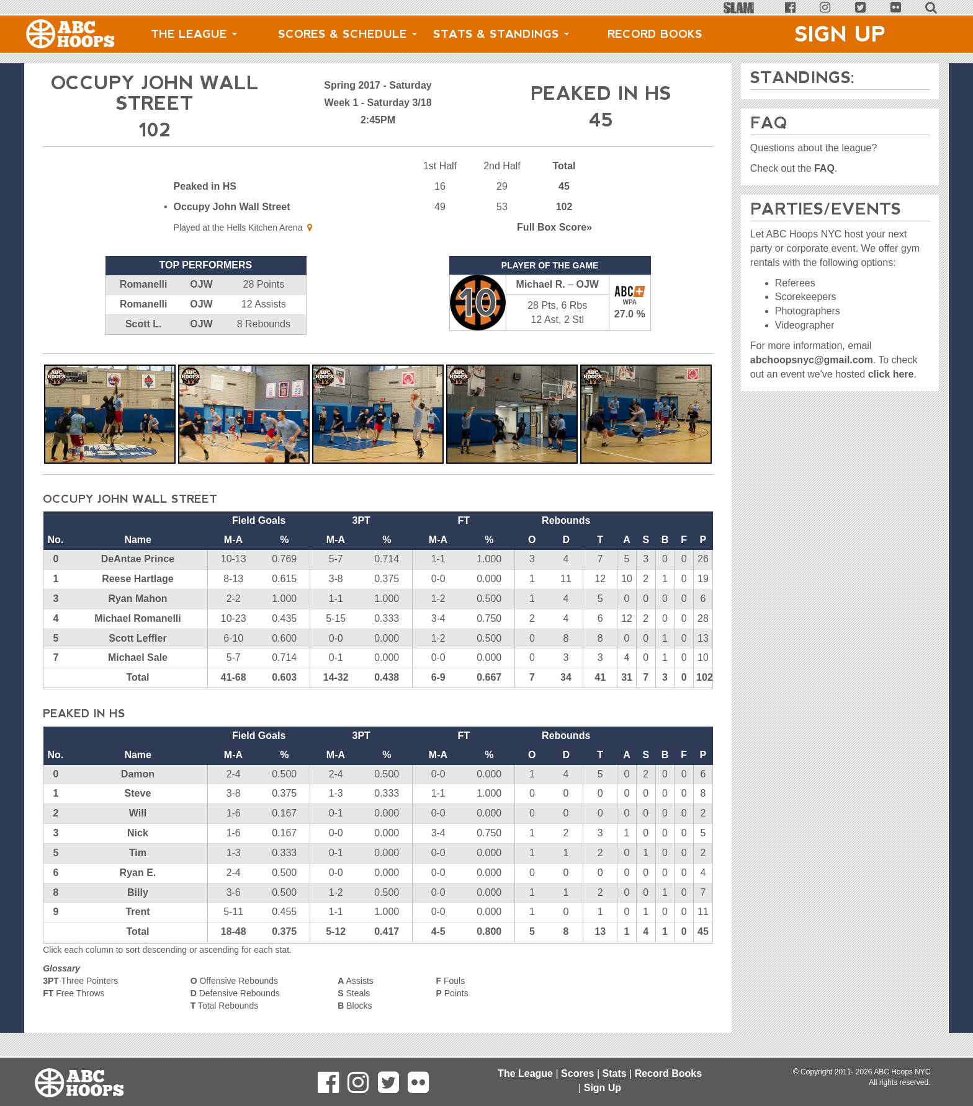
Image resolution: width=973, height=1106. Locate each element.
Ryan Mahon (137, 598)
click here (891, 374)
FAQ (824, 168)
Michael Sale (138, 657)
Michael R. (540, 284)
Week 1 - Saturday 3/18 (377, 102)
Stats (614, 1073)
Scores (577, 1073)
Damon (138, 774)
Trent (137, 911)
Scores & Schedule (347, 34)
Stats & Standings (501, 34)
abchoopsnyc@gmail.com (811, 360)
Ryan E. (138, 872)
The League (194, 34)
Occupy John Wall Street (232, 206)
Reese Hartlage (138, 578)
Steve (138, 793)
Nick (137, 833)
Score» (554, 227)
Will (137, 813)
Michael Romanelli (137, 618)
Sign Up (840, 34)
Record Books (655, 34)
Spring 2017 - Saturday (377, 85)
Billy (137, 892)
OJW (201, 284)
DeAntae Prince (137, 559)
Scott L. (143, 324)
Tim (137, 852)
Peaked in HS (205, 186)
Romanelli (143, 284)
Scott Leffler (137, 638)
